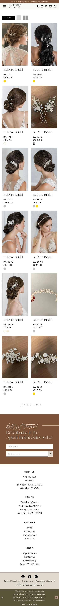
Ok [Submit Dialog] (56, 600)
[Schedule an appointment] (42, 7)
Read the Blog (29, 563)
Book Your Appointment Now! (43, 2)
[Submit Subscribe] (50, 456)
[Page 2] (23, 404)
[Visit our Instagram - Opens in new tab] (23, 579)
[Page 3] (26, 404)
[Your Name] (29, 447)
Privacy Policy (28, 584)
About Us (29, 541)
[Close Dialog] (2, 600)
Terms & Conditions (12, 584)
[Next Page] (43, 404)
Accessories (29, 534)
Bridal (29, 530)
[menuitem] (4, 6)
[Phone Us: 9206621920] (38, 7)
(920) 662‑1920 (29, 480)
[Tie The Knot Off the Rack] (15, 6)
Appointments (29, 556)
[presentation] (15, 44)
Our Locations (29, 538)
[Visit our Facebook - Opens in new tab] (29, 579)
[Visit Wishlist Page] (50, 6)
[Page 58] (39, 404)
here (35, 607)
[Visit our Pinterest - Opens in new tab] (36, 579)
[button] (4, 6)
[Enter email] (29, 456)
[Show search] (46, 7)
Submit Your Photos (29, 567)
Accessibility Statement (45, 584)
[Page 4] (30, 404)
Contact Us (29, 560)
